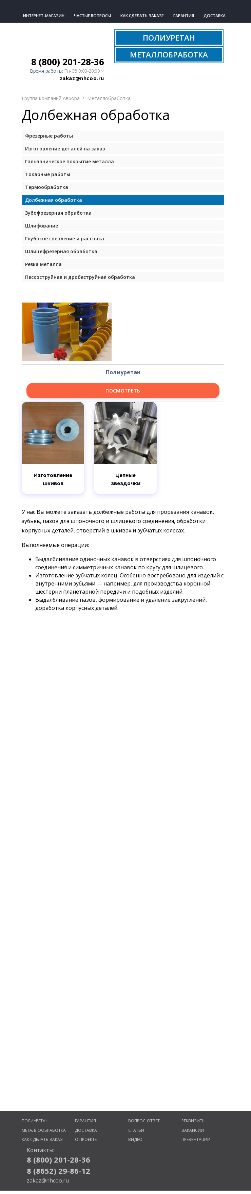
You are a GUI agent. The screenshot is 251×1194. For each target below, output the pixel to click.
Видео (135, 1139)
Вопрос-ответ (144, 1121)
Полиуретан (35, 1121)
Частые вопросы (92, 16)
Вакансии (192, 1130)
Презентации (195, 1139)
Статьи (136, 1130)
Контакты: (40, 1150)
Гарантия (183, 16)
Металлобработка (109, 98)
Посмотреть (122, 390)
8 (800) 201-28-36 (67, 62)
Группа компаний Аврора (51, 98)
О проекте (86, 1139)
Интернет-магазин (43, 16)
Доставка (215, 16)
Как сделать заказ (42, 1139)
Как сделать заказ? (142, 16)
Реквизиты (193, 1121)
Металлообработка (44, 1130)
